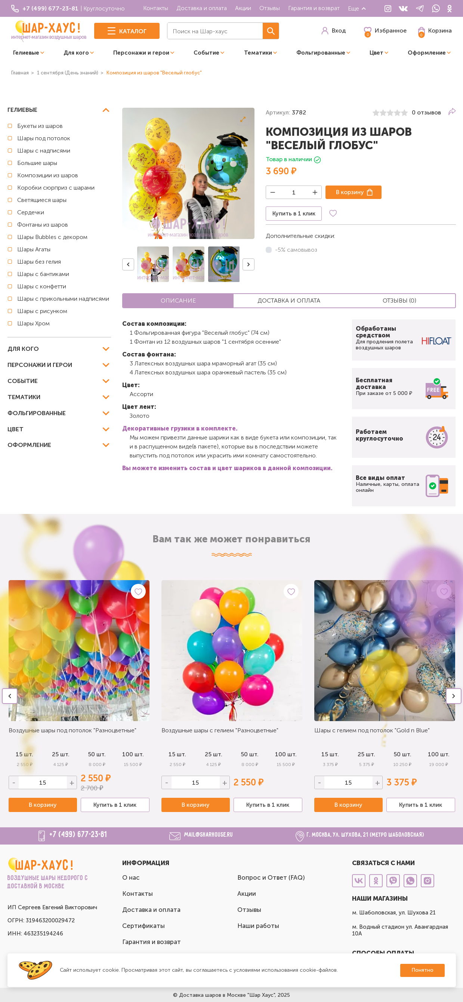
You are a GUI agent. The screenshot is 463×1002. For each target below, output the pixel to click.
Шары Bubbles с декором (52, 236)
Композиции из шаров (47, 175)
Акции (243, 8)
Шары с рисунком (42, 311)
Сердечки (30, 212)
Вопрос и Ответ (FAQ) (271, 877)
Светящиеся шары (42, 199)
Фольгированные (320, 52)
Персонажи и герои (141, 52)
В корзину (350, 192)
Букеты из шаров (40, 125)
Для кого (76, 52)
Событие (206, 52)
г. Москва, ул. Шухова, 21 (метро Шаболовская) (366, 835)
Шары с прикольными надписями (63, 298)
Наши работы (258, 925)
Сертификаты (143, 925)
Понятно (422, 970)
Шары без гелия (39, 261)
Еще (357, 8)
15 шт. (177, 754)
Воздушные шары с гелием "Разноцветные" (219, 730)
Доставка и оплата (201, 8)
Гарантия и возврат (314, 8)
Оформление (427, 52)
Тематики (258, 52)
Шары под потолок (43, 138)
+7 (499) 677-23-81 (78, 834)
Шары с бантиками (43, 274)
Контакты (155, 8)
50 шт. (97, 754)
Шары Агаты (33, 249)
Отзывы (269, 8)
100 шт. (133, 754)
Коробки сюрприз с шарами (56, 187)
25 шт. (213, 754)
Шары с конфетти (41, 286)
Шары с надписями (43, 150)
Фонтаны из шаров (42, 224)
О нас (131, 877)
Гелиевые (26, 52)
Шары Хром (33, 323)
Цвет (376, 52)
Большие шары (37, 162)
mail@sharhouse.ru (208, 835)
